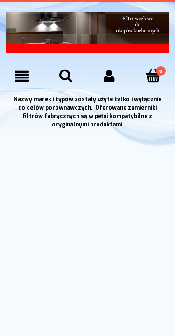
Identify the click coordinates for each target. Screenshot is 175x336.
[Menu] (22, 76)
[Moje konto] (110, 76)
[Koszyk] (153, 75)
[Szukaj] (66, 75)
